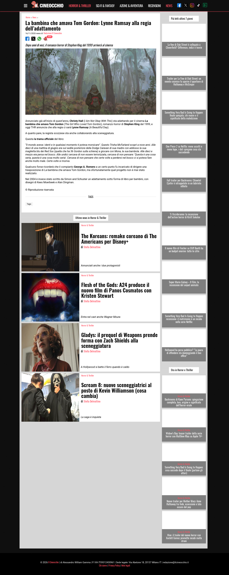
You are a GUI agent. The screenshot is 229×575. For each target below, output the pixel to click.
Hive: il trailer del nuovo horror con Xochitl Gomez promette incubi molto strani (184, 538)
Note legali (125, 565)
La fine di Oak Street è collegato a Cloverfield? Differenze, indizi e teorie (184, 46)
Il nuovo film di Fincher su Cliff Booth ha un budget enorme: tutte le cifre (184, 249)
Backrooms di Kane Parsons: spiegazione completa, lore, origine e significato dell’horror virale (184, 402)
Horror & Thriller (80, 5)
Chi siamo (103, 565)
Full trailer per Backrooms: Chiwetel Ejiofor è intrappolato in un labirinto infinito (184, 183)
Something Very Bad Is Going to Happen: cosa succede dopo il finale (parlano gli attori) (184, 470)
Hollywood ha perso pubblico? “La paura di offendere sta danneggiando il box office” (184, 353)
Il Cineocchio (53, 562)
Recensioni (154, 5)
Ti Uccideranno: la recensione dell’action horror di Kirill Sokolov (184, 215)
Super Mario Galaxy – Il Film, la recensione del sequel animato (184, 283)
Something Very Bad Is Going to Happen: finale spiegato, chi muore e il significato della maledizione (184, 115)
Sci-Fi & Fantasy (105, 5)
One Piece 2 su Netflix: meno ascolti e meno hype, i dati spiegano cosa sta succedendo (184, 149)
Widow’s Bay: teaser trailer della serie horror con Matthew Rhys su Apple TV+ (184, 434)
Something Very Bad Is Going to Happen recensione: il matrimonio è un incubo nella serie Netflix (184, 319)
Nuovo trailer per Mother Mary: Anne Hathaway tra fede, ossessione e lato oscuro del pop (184, 504)
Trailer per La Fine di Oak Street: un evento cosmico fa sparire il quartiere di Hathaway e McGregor (184, 81)
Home (28, 17)
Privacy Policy (114, 565)
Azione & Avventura (131, 5)
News (169, 5)
